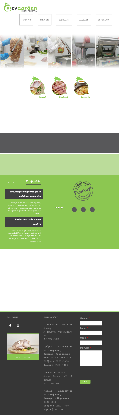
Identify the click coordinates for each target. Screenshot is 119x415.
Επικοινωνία (104, 20)
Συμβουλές (64, 20)
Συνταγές (83, 20)
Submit (85, 381)
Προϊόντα (26, 20)
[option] (24, 217)
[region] (59, 51)
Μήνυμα (84, 347)
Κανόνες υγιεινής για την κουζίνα (28, 221)
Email (83, 328)
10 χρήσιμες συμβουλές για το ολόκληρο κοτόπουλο (25, 194)
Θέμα (83, 337)
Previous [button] (8, 182)
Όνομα (84, 318)
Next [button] (13, 182)
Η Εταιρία (44, 20)
